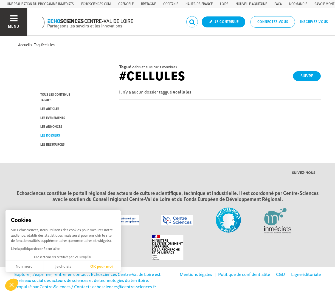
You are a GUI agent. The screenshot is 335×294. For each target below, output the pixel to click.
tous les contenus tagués (55, 97)
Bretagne (148, 4)
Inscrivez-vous (314, 21)
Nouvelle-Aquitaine (251, 4)
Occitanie (170, 4)
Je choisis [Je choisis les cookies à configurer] (63, 266)
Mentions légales (196, 274)
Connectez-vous (272, 21)
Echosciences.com (96, 4)
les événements (52, 118)
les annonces (51, 127)
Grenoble (126, 4)
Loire (224, 4)
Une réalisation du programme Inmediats (40, 4)
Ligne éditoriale (306, 274)
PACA (278, 4)
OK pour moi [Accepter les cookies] (101, 266)
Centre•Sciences (55, 286)
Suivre (306, 76)
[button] (11, 284)
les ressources (52, 144)
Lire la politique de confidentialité (35, 248)
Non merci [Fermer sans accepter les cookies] (24, 266)
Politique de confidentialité (244, 274)
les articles (49, 109)
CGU (280, 274)
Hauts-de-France (199, 4)
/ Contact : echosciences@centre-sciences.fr (113, 286)
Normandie (298, 4)
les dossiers (50, 135)
